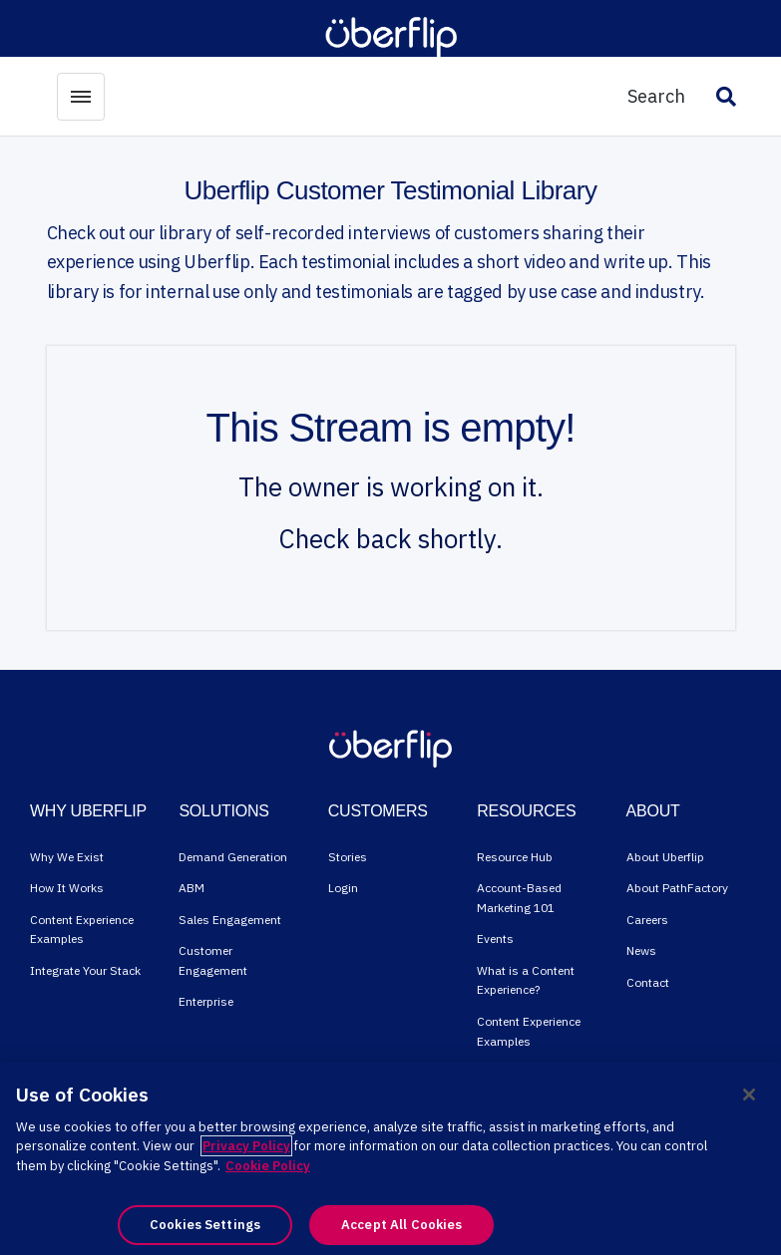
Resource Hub (515, 856)
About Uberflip (665, 856)
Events (495, 938)
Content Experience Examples (82, 929)
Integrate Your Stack (85, 970)
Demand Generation (233, 856)
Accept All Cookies (401, 1224)
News (641, 950)
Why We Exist (67, 856)
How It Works (67, 887)
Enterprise (206, 1001)
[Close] (749, 1094)
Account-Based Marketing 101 (519, 897)
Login (343, 887)
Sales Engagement (230, 919)
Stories (347, 856)
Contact (647, 982)
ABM (191, 887)
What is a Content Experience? (526, 980)
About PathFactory (677, 887)
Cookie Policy (267, 1165)
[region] (390, 1159)
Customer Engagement (213, 960)
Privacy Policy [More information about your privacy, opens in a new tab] (246, 1145)
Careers (647, 919)
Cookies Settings (205, 1224)
